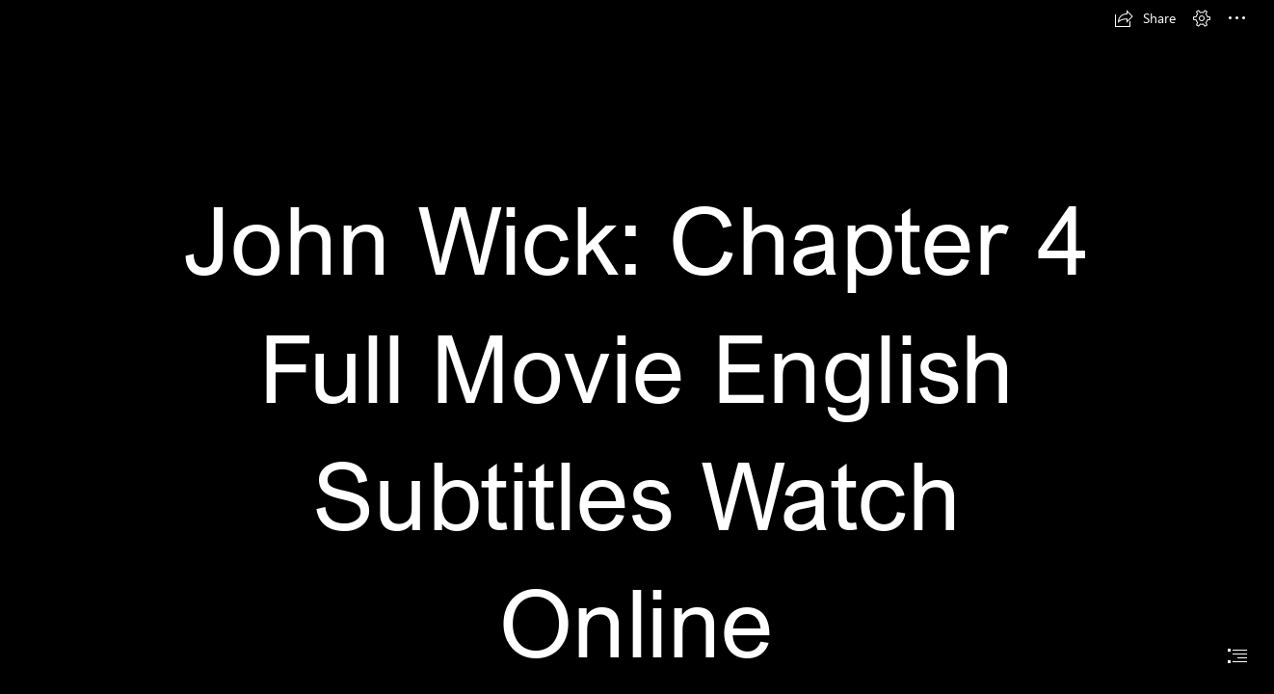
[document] (637, 347)
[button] (1144, 18)
